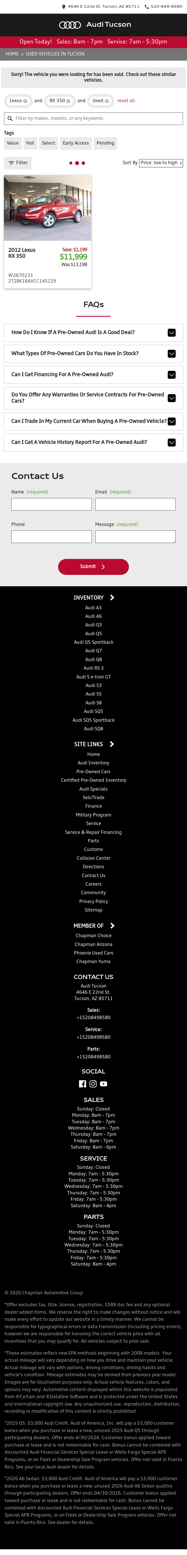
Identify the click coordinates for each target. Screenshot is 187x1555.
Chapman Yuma (93, 960)
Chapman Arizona (93, 943)
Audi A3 (93, 607)
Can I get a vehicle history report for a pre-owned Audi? (93, 443)
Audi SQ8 (93, 728)
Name (28, 491)
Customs (93, 849)
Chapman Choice (93, 935)
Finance (94, 805)
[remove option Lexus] (18, 99)
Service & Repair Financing (93, 832)
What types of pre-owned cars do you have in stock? (93, 350)
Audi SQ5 (93, 711)
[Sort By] (162, 161)
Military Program (93, 814)
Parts (93, 840)
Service (93, 823)
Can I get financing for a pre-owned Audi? (93, 371)
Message (115, 524)
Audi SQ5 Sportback (93, 720)
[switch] (12, 141)
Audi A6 (93, 616)
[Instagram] (93, 1083)
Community (93, 892)
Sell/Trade (93, 797)
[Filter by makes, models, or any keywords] (93, 117)
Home (12, 53)
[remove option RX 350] (59, 99)
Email (112, 491)
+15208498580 (93, 1017)
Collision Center (94, 857)
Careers (94, 883)
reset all (123, 99)
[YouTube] (103, 1083)
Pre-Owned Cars (93, 771)
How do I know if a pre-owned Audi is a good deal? (93, 329)
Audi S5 (93, 694)
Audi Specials (93, 788)
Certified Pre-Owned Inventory (93, 779)
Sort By (132, 160)
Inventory (89, 598)
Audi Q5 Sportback (93, 642)
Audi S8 (93, 702)
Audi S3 (93, 685)
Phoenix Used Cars (93, 952)
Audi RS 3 (93, 668)
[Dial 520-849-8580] (168, 6)
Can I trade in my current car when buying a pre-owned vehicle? (93, 419)
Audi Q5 (93, 633)
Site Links (89, 744)
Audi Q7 (93, 650)
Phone (17, 524)
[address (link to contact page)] (120, 6)
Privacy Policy (93, 901)
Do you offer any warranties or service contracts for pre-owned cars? (93, 394)
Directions (93, 866)
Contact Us (93, 875)
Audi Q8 (93, 659)
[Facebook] (82, 1083)
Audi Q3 (93, 624)
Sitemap (93, 909)
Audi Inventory (93, 762)
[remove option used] (99, 99)
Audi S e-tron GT (93, 676)
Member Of (89, 925)
